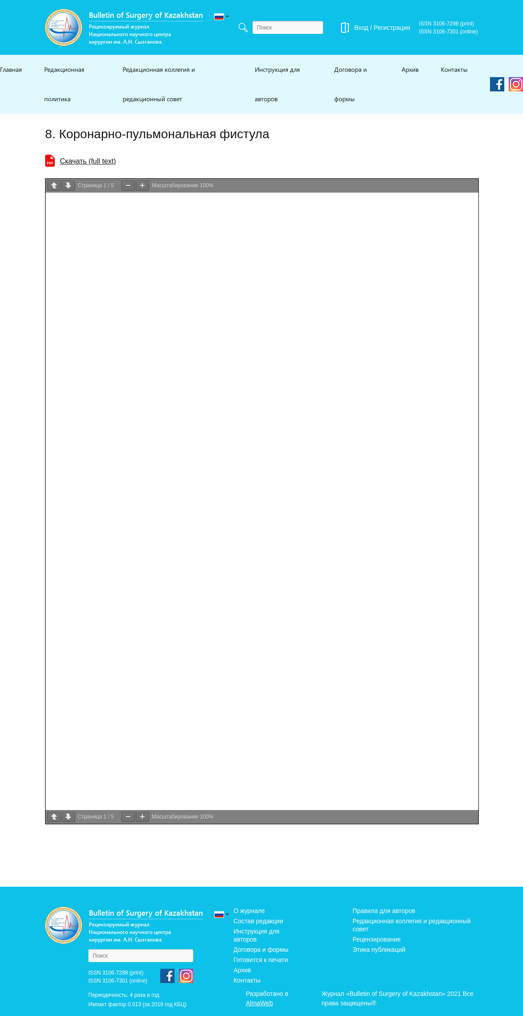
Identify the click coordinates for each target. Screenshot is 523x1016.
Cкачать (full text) (88, 161)
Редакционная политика (64, 84)
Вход (361, 27)
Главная (11, 69)
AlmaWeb (259, 1003)
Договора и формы (350, 84)
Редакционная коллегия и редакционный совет (159, 84)
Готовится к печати (260, 959)
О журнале (249, 910)
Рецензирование (377, 939)
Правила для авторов (384, 910)
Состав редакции (258, 921)
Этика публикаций (379, 949)
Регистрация (392, 27)
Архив (410, 69)
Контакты (454, 69)
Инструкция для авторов (277, 84)
